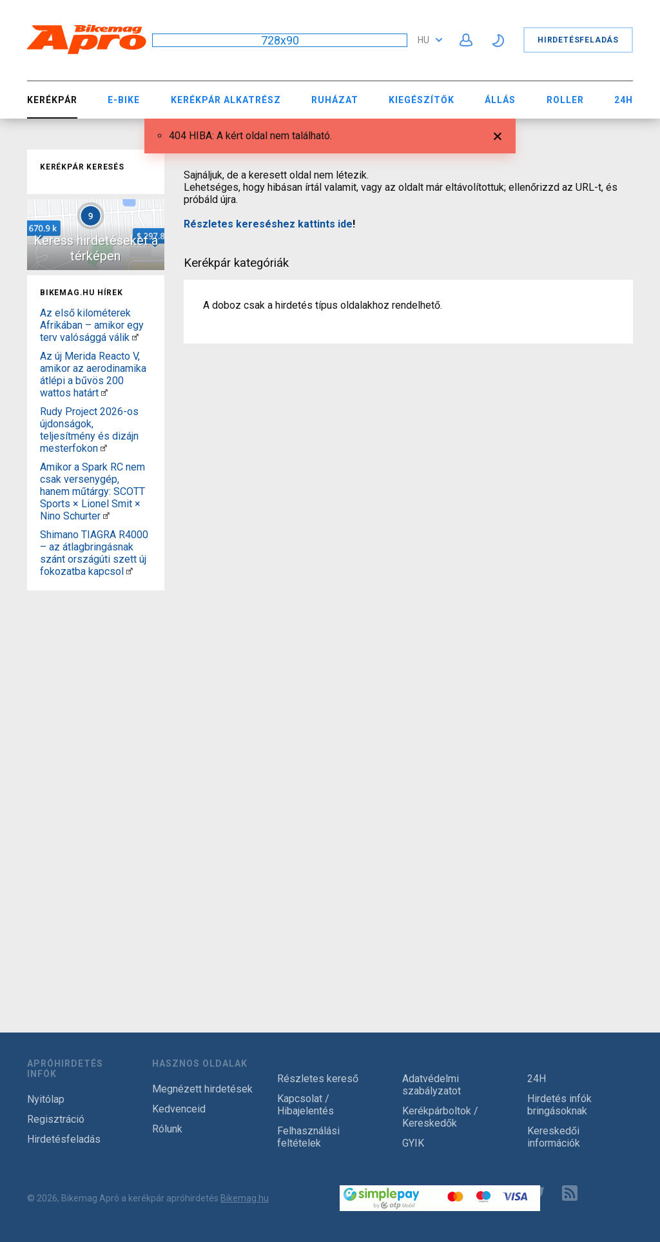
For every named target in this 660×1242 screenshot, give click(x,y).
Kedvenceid (179, 1109)
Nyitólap (45, 1099)
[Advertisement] (95, 789)
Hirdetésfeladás (578, 39)
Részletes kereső (317, 1078)
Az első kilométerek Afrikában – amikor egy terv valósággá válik (92, 325)
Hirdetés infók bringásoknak (559, 1104)
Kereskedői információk (553, 1137)
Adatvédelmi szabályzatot (431, 1084)
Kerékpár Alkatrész (226, 100)
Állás (500, 100)
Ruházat (334, 100)
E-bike (124, 100)
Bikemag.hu (244, 1198)
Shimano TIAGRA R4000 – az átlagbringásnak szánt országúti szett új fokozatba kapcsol (94, 553)
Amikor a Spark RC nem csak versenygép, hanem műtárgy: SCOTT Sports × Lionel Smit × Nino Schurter (92, 491)
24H (623, 100)
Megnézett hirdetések (202, 1089)
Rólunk (167, 1129)
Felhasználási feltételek (308, 1137)
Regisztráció (55, 1119)
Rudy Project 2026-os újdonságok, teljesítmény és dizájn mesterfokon (89, 429)
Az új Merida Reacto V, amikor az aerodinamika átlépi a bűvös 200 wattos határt (93, 374)
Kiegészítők (421, 100)
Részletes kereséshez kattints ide (268, 224)
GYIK (413, 1143)
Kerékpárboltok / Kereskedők (440, 1117)
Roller (565, 100)
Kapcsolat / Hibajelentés (305, 1104)
